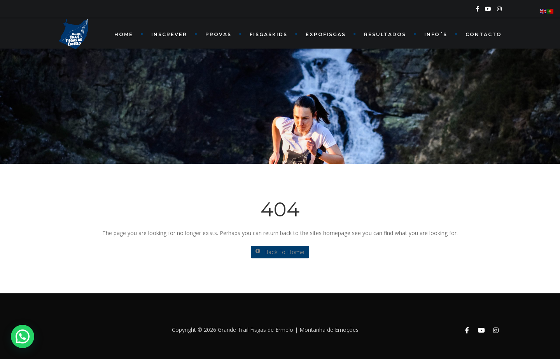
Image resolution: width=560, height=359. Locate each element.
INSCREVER (169, 34)
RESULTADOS (385, 34)
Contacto (484, 34)
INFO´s (435, 34)
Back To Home (280, 252)
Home (123, 34)
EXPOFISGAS (326, 34)
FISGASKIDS (268, 34)
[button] (22, 336)
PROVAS (218, 34)
